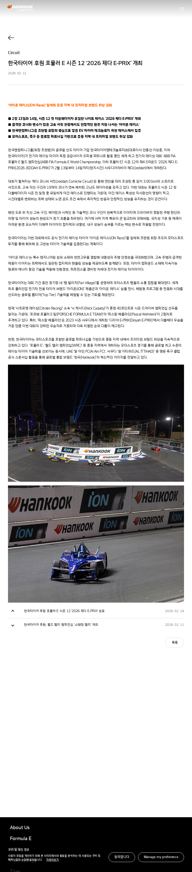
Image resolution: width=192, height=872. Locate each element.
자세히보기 (52, 860)
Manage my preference (161, 857)
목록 (175, 642)
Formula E (20, 838)
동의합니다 (121, 857)
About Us (19, 827)
